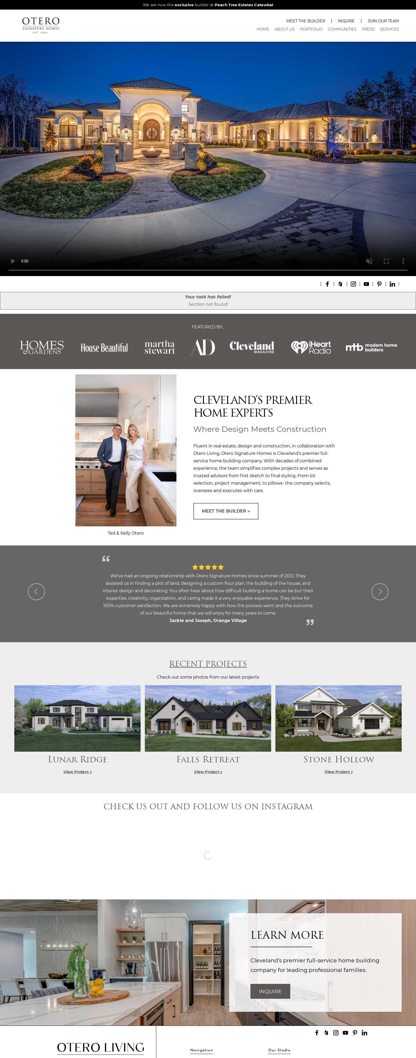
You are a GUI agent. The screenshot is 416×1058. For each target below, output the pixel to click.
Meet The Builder (305, 21)
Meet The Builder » (226, 511)
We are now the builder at (208, 4)
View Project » (77, 771)
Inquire (346, 21)
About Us (285, 29)
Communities (342, 29)
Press (368, 29)
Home (263, 29)
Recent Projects (208, 664)
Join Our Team (383, 21)
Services (389, 29)
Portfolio (311, 29)
